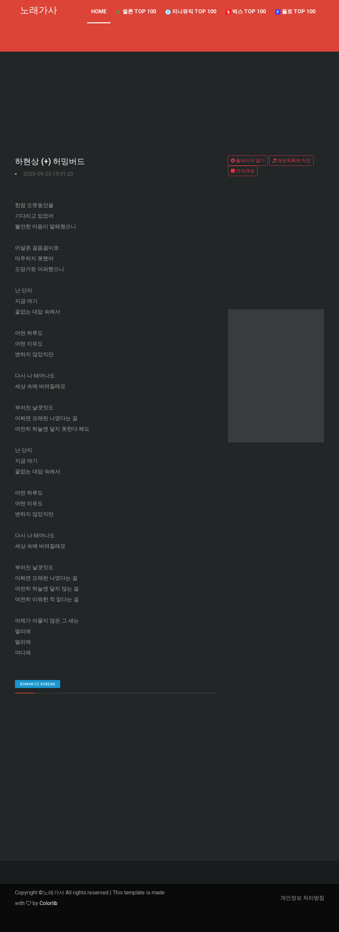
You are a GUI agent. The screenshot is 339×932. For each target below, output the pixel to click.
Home (98, 11)
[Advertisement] (169, 101)
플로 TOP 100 (295, 11)
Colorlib (49, 903)
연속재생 (242, 170)
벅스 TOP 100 (246, 11)
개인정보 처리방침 (302, 898)
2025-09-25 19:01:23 (48, 174)
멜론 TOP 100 (136, 11)
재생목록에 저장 (291, 160)
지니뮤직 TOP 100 (190, 11)
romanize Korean (37, 684)
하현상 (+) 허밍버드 (50, 161)
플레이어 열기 (248, 160)
